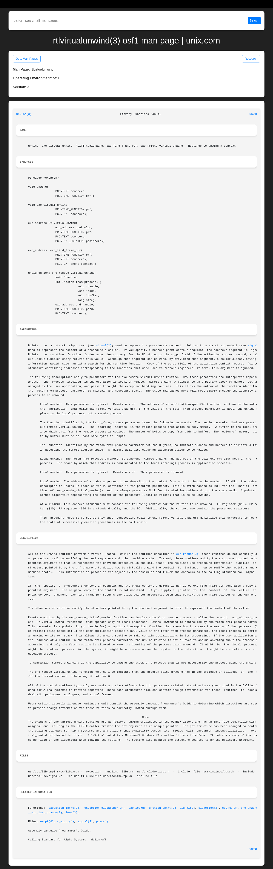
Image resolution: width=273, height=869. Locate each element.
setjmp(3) (230, 808)
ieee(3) (71, 812)
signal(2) (104, 345)
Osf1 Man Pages (27, 58)
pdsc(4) (102, 821)
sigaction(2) (208, 808)
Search (254, 20)
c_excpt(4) (65, 821)
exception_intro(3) (64, 808)
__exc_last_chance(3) (45, 812)
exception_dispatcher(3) (103, 808)
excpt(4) (47, 821)
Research (251, 58)
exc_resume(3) (187, 554)
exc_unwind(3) (252, 808)
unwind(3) (24, 114)
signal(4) (85, 821)
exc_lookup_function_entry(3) (152, 808)
